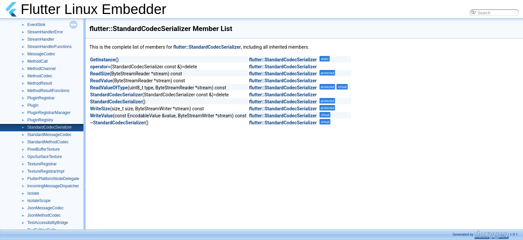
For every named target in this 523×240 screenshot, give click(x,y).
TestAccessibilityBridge (47, 222)
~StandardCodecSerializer (117, 122)
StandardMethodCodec (47, 142)
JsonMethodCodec (44, 215)
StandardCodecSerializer (49, 127)
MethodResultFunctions (48, 90)
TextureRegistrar (42, 164)
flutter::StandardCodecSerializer (207, 47)
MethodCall (37, 61)
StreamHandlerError (45, 32)
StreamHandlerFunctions (49, 46)
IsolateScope (38, 200)
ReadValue (101, 80)
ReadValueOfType (109, 87)
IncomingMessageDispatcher (53, 186)
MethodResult (39, 83)
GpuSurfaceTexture (44, 156)
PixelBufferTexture (43, 149)
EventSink (36, 24)
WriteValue (101, 115)
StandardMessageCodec (49, 134)
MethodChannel (41, 68)
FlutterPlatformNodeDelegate (53, 178)
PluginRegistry (40, 120)
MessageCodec (41, 54)
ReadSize (100, 73)
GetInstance (102, 59)
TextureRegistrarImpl (45, 171)
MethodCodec (39, 76)
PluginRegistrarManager (48, 112)
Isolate (33, 193)
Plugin (32, 105)
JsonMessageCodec (45, 208)
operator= (100, 66)
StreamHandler (40, 39)
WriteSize (100, 108)
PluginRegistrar (41, 98)
